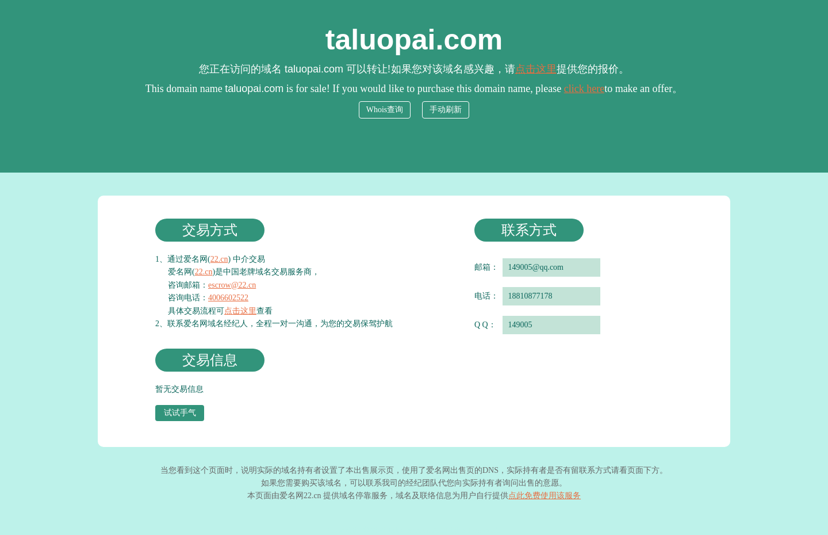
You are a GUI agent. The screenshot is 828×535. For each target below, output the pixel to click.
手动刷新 (446, 109)
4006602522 (228, 297)
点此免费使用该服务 (544, 495)
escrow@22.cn (232, 285)
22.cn (219, 259)
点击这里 (536, 69)
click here (584, 88)
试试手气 (180, 412)
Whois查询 (385, 109)
